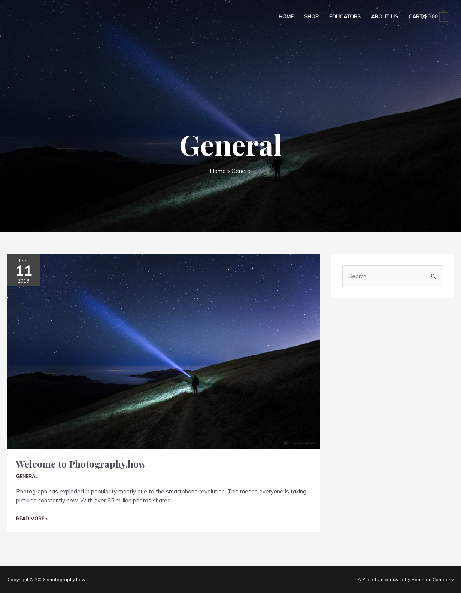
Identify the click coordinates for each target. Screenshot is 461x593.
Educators (345, 16)
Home (286, 16)
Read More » (32, 518)
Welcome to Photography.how (81, 463)
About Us (384, 16)
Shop (311, 16)
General (27, 476)
